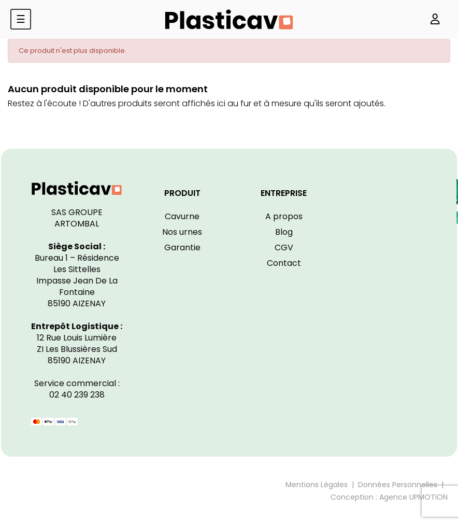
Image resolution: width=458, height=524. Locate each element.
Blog (284, 232)
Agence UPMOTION (413, 497)
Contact (284, 263)
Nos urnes (182, 232)
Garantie (182, 247)
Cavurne (182, 216)
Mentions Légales (316, 484)
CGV (284, 247)
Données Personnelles (397, 484)
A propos (284, 216)
